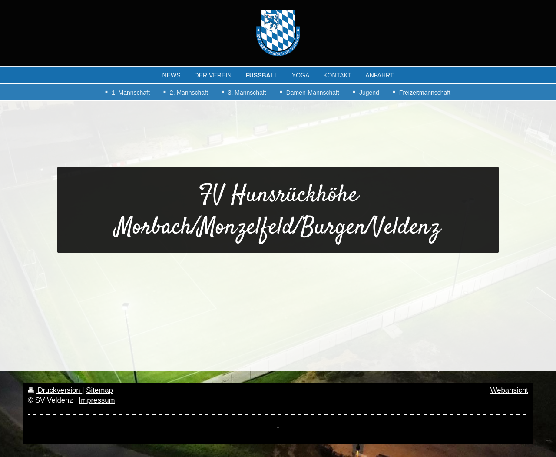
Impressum (97, 400)
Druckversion (55, 390)
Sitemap (99, 390)
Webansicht (509, 390)
